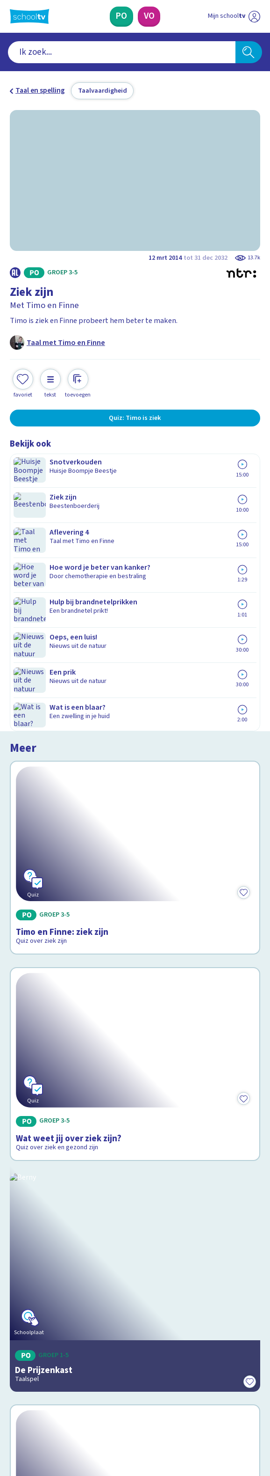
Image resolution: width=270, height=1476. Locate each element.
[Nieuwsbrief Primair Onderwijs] (87, 1330)
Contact (26, 1224)
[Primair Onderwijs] (122, 17)
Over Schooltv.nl (43, 1250)
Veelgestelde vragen (51, 1237)
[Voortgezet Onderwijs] (149, 17)
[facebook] (14, 1401)
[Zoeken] (248, 52)
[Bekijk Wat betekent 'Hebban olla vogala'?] (135, 999)
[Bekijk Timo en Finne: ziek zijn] (135, 536)
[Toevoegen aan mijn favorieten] (23, 382)
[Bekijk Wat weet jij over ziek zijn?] (135, 688)
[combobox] (121, 52)
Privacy (24, 1263)
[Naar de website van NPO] (254, 16)
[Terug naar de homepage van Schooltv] (29, 16)
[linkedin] (55, 1401)
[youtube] (76, 1401)
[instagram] (35, 1401)
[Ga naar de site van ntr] (225, 1423)
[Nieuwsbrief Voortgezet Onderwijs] (183, 1330)
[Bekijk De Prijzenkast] (135, 844)
